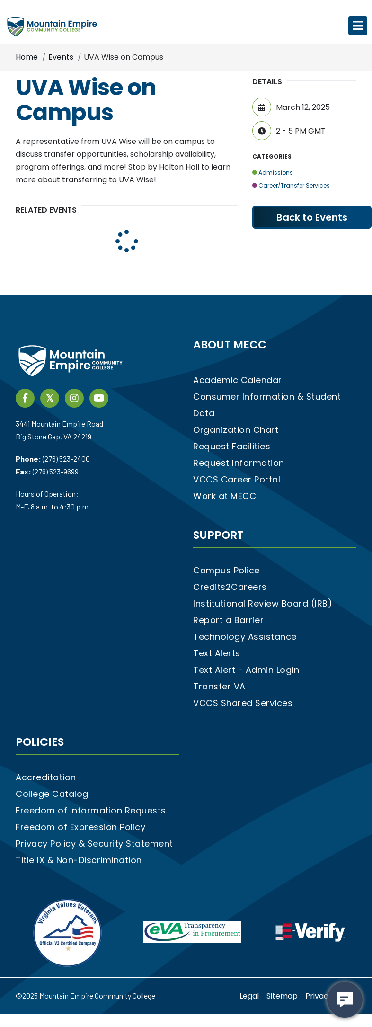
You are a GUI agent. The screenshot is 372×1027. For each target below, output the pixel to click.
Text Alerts (216, 653)
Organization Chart (235, 430)
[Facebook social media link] (25, 397)
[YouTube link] (98, 397)
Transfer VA (219, 686)
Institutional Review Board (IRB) (262, 603)
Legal (249, 996)
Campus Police (226, 570)
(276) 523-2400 (66, 458)
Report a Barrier (228, 620)
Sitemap (282, 996)
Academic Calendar (237, 380)
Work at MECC (224, 496)
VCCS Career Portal (236, 479)
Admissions (272, 173)
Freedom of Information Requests (91, 810)
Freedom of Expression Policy (80, 827)
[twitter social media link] (49, 397)
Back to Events (311, 217)
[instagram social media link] (74, 397)
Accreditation (46, 777)
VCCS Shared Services (242, 703)
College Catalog (52, 794)
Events (60, 57)
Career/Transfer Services (291, 185)
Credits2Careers (230, 587)
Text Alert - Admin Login (246, 670)
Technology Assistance (245, 637)
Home (27, 57)
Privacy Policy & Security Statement (94, 843)
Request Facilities (231, 446)
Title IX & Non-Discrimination (79, 860)
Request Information (238, 463)
